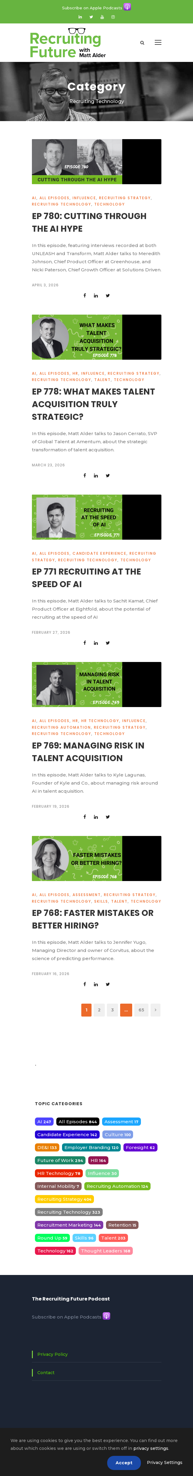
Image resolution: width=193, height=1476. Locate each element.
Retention (122, 1225)
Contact (45, 1372)
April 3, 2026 (45, 285)
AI (34, 197)
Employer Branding (91, 1147)
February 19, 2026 (51, 806)
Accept (124, 1462)
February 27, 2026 (51, 632)
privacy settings (150, 1448)
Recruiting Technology (61, 204)
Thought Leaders (105, 1251)
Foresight (140, 1147)
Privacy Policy (52, 1354)
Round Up (52, 1238)
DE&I (47, 1147)
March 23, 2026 (48, 465)
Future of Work (60, 1160)
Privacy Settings (164, 1462)
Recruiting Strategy (125, 197)
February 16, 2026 (51, 973)
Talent (102, 379)
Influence (84, 197)
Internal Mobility (58, 1186)
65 (141, 1010)
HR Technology (100, 720)
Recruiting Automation (61, 727)
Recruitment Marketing (69, 1225)
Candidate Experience (99, 553)
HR (75, 373)
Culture (118, 1134)
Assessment (87, 894)
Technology (109, 204)
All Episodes (54, 197)
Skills (101, 901)
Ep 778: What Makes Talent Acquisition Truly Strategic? (93, 404)
